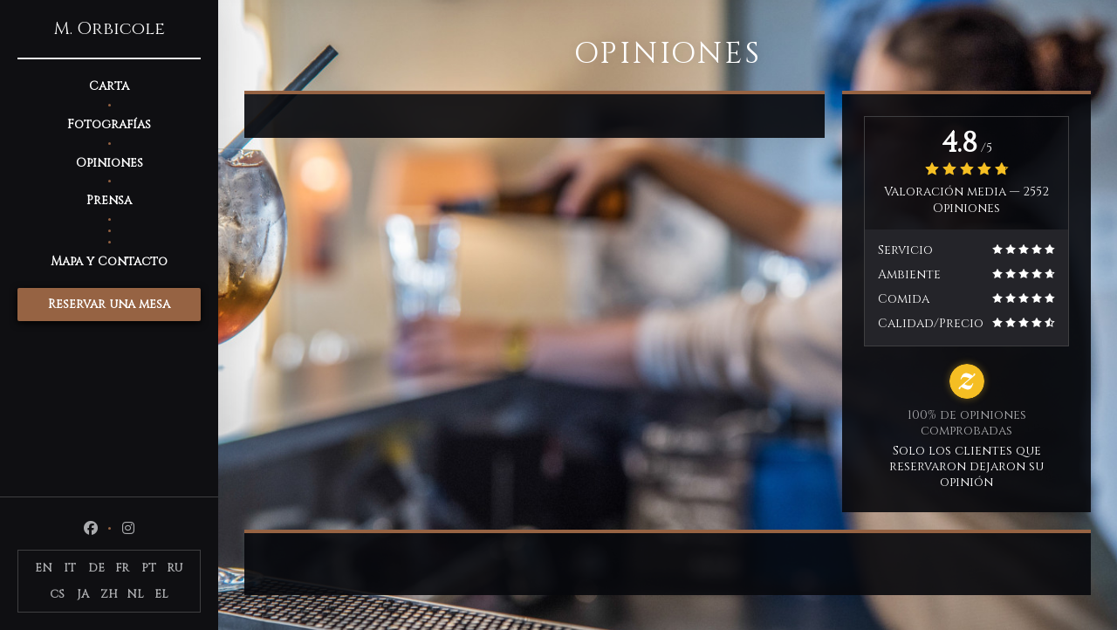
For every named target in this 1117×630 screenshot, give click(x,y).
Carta (109, 86)
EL (161, 594)
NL (135, 594)
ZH (109, 594)
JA (83, 594)
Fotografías (109, 124)
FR (122, 568)
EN (43, 568)
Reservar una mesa (109, 304)
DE (96, 568)
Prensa (109, 200)
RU (175, 568)
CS (57, 594)
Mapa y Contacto (109, 261)
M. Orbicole (109, 28)
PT (148, 568)
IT (70, 568)
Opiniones (109, 162)
